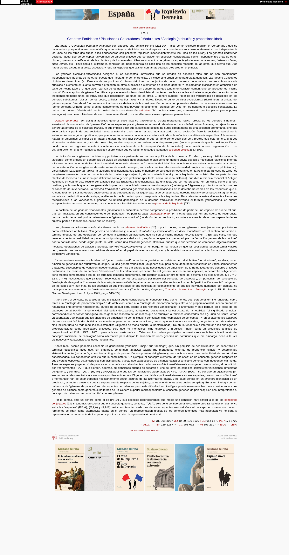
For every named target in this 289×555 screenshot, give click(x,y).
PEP (222, 420)
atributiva (144, 110)
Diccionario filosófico (144, 430)
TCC (203, 420)
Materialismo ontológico (144, 27)
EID (222, 424)
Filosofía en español (69, 435)
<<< (132, 430)
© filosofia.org (66, 438)
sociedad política (178, 149)
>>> (157, 430)
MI (153, 420)
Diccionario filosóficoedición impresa (227, 437)
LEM (233, 424)
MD (175, 420)
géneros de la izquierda (169, 203)
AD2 (146, 424)
